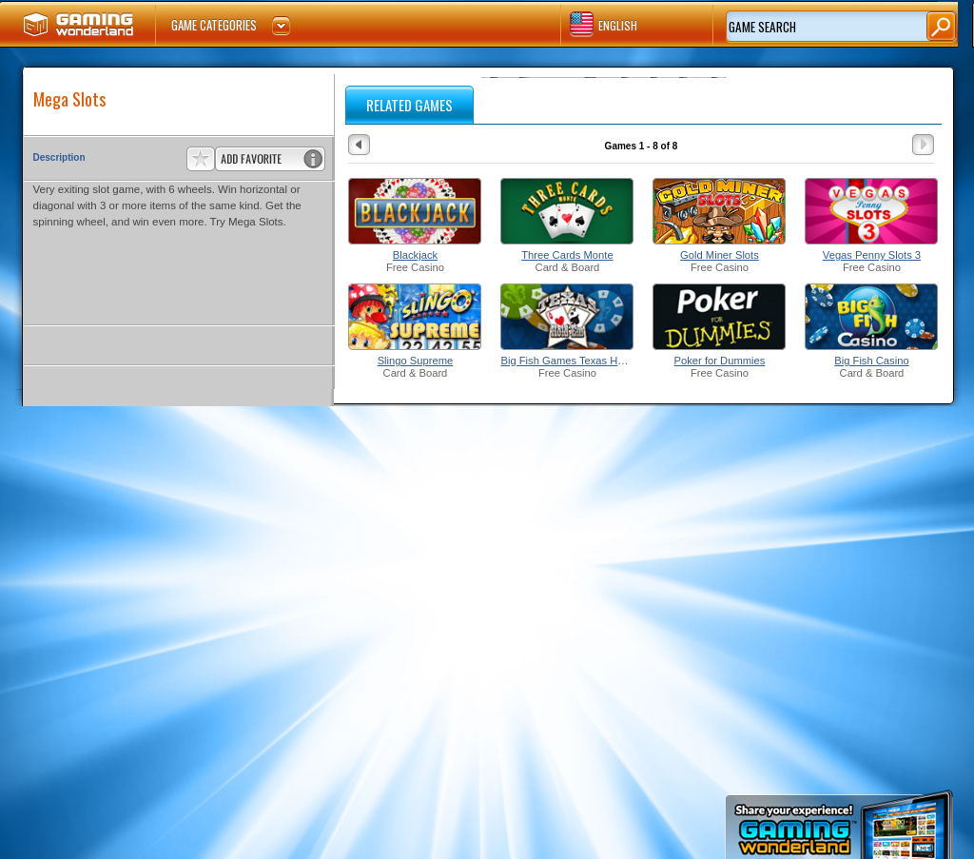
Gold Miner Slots (719, 255)
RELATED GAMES (409, 104)
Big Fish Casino (871, 360)
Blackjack (415, 255)
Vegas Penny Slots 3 (872, 255)
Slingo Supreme (416, 360)
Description (59, 157)
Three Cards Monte (567, 255)
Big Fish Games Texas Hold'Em (566, 360)
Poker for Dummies (720, 360)
